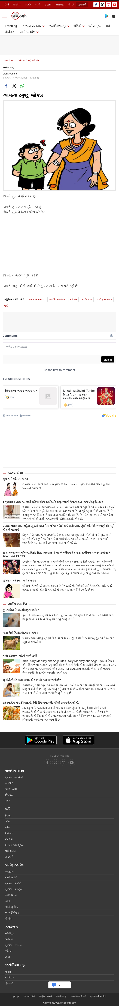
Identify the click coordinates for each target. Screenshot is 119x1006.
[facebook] (47, 762)
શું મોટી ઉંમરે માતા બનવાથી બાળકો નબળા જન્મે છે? (32, 680)
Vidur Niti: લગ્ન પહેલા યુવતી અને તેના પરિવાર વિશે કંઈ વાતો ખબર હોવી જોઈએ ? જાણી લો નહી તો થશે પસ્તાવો (58, 528)
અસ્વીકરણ (61, 996)
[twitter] (55, 762)
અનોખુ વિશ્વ (11, 907)
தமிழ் (28, 4)
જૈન (7, 827)
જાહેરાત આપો (45, 996)
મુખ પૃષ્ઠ (16, 996)
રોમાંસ (8, 918)
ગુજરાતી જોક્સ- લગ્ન (15, 479)
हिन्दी (6, 4)
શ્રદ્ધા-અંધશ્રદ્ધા (15, 845)
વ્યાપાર (9, 783)
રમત (7, 800)
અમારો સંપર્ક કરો (78, 996)
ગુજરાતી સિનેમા (13, 945)
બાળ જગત (11, 895)
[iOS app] (78, 740)
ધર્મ (108, 26)
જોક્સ (21, 60)
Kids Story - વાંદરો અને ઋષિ (20, 656)
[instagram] (72, 762)
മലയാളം (60, 4)
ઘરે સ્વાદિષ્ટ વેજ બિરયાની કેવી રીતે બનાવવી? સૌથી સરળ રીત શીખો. (41, 703)
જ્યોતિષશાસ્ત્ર (57, 26)
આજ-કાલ (11, 789)
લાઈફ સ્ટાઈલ (27, 32)
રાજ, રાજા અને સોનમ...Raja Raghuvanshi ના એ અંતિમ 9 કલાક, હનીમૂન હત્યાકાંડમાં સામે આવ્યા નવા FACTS (56, 554)
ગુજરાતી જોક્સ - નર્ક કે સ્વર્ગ (19, 580)
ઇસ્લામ (9, 839)
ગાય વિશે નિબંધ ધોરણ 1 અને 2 (20, 633)
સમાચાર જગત (36, 299)
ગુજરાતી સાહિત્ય (14, 889)
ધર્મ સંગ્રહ (95, 26)
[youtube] (63, 762)
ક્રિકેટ (9, 794)
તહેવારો (9, 856)
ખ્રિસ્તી (9, 833)
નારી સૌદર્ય (11, 877)
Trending (11, 26)
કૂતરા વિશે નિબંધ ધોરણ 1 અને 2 (21, 610)
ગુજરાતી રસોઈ (13, 883)
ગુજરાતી (82, 4)
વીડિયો (77, 26)
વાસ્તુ (8, 971)
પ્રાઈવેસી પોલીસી (98, 996)
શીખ (7, 821)
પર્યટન (9, 939)
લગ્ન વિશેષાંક (12, 912)
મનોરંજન (9, 60)
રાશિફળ (9, 977)
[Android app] (41, 740)
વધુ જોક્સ (33, 60)
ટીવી (7, 957)
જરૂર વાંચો (15, 473)
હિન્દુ (8, 815)
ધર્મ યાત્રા (10, 851)
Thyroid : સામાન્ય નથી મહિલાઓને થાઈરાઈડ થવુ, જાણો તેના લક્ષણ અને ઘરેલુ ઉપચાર (53, 502)
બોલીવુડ (9, 32)
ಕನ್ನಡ (71, 4)
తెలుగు (48, 4)
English (17, 4)
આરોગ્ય (9, 871)
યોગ (7, 901)
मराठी (37, 4)
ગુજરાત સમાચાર (31, 26)
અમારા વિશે (29, 996)
